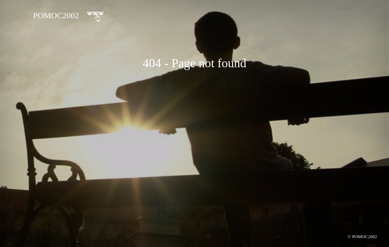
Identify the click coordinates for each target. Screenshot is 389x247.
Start (344, 8)
